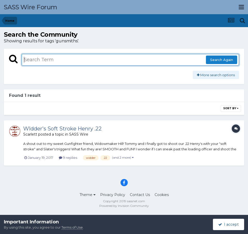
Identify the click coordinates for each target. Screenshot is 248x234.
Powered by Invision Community (124, 206)
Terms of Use (72, 227)
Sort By (230, 108)
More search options (216, 75)
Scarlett (30, 134)
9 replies (68, 157)
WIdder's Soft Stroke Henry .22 (62, 129)
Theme (87, 194)
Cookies (162, 194)
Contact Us (140, 194)
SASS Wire (78, 134)
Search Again (221, 60)
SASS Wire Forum (30, 7)
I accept (228, 224)
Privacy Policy (112, 194)
